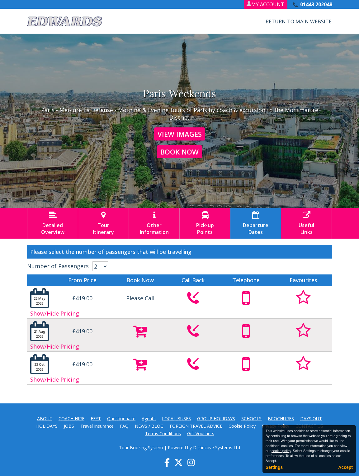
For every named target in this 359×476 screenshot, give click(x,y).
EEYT (96, 418)
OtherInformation (154, 223)
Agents (149, 418)
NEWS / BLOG (149, 426)
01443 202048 (316, 4)
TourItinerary (103, 223)
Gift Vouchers (200, 433)
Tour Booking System (141, 447)
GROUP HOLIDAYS (216, 418)
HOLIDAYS (47, 426)
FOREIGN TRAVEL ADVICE (196, 426)
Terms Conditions (163, 433)
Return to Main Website (299, 21)
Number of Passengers (58, 266)
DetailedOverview (52, 223)
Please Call (140, 298)
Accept (345, 467)
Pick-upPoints (205, 223)
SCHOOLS (251, 418)
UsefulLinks (306, 223)
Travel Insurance (97, 426)
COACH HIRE (71, 418)
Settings (274, 467)
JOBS (69, 426)
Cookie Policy (242, 426)
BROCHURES (281, 418)
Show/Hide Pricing (54, 313)
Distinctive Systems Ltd (216, 447)
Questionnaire (121, 418)
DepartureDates (255, 223)
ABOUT (44, 418)
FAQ (124, 426)
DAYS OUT (311, 418)
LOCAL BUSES (176, 418)
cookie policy (281, 451)
